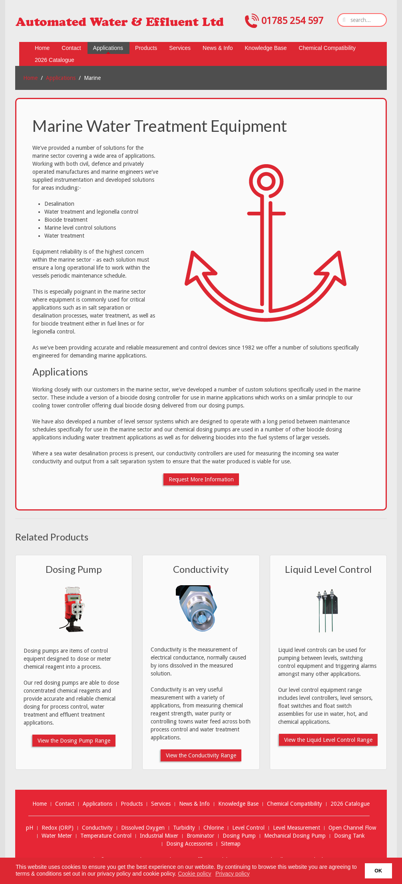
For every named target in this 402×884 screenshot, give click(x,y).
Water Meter (57, 835)
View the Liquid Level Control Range (328, 740)
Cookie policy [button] (194, 873)
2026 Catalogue (350, 804)
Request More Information (201, 479)
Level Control (248, 827)
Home (30, 78)
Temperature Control (105, 835)
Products (132, 804)
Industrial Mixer (159, 835)
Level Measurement (296, 827)
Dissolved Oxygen (143, 827)
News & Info (194, 804)
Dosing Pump (74, 569)
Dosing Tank (349, 835)
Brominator (200, 835)
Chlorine (213, 827)
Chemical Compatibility (294, 804)
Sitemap (231, 843)
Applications (61, 78)
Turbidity (184, 827)
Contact (64, 804)
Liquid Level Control (328, 569)
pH (29, 827)
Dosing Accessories (189, 843)
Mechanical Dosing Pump (295, 835)
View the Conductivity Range (201, 755)
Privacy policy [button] (232, 873)
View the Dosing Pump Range (74, 740)
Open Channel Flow (352, 827)
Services (161, 804)
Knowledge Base (238, 804)
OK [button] (378, 871)
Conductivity (201, 569)
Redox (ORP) (58, 827)
